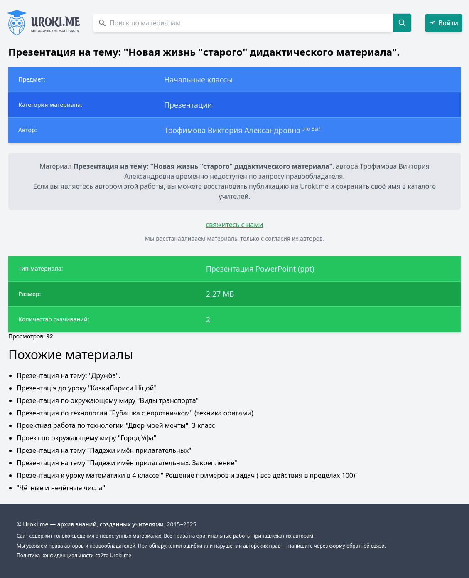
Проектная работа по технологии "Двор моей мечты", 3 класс (116, 425)
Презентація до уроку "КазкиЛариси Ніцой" (87, 388)
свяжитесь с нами (234, 224)
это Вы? (311, 128)
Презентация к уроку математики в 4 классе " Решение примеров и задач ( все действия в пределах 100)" (187, 475)
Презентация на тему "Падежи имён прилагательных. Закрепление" (127, 462)
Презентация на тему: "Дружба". (68, 375)
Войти (443, 22)
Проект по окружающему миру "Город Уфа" (86, 437)
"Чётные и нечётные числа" (61, 487)
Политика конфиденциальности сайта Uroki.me (74, 555)
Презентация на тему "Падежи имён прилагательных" (104, 450)
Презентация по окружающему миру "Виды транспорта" (108, 400)
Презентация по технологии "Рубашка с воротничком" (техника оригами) (135, 412)
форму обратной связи (356, 545)
